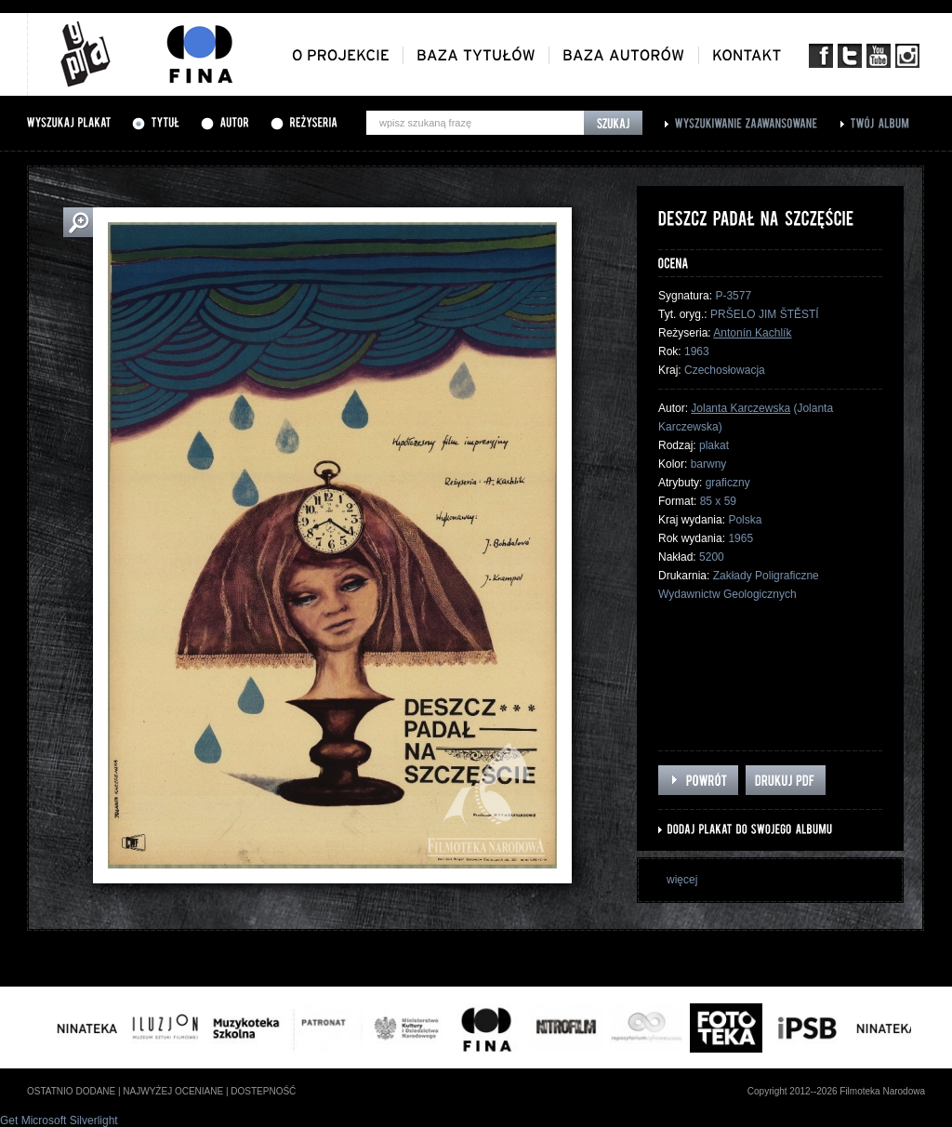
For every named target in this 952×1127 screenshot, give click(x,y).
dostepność (263, 1091)
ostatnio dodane (71, 1091)
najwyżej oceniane (173, 1091)
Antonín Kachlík (752, 332)
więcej (682, 879)
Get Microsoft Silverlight (59, 1120)
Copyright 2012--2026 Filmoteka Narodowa (836, 1091)
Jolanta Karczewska (740, 408)
